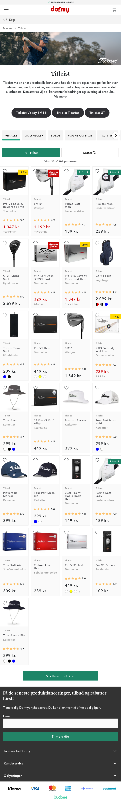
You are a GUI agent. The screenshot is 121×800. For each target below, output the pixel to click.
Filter (31, 152)
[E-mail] (60, 723)
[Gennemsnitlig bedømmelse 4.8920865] (103, 514)
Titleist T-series (68, 112)
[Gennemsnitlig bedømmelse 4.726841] (72, 224)
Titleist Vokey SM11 (31, 112)
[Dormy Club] (103, 9)
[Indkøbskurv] (114, 10)
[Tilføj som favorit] (4, 171)
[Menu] (6, 9)
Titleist (22, 28)
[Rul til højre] (115, 135)
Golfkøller (34, 135)
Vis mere (60, 96)
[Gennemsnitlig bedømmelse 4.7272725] (10, 437)
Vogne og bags (80, 135)
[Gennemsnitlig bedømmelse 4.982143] (72, 369)
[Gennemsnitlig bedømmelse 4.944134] (41, 364)
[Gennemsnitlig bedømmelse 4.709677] (10, 364)
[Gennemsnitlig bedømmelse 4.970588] (10, 220)
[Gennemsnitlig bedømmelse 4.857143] (72, 292)
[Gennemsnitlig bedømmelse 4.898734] (41, 292)
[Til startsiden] (60, 9)
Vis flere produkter (60, 676)
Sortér (90, 152)
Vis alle (11, 135)
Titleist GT (97, 112)
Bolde (55, 135)
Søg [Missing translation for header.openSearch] (9, 19)
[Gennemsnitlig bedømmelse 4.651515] (103, 365)
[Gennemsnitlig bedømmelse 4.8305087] (72, 514)
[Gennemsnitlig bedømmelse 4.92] (41, 441)
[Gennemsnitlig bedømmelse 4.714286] (103, 292)
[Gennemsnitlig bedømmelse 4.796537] (103, 224)
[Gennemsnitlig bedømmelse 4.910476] (41, 220)
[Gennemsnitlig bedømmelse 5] (10, 296)
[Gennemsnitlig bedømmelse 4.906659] (103, 584)
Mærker (8, 28)
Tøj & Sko (107, 135)
